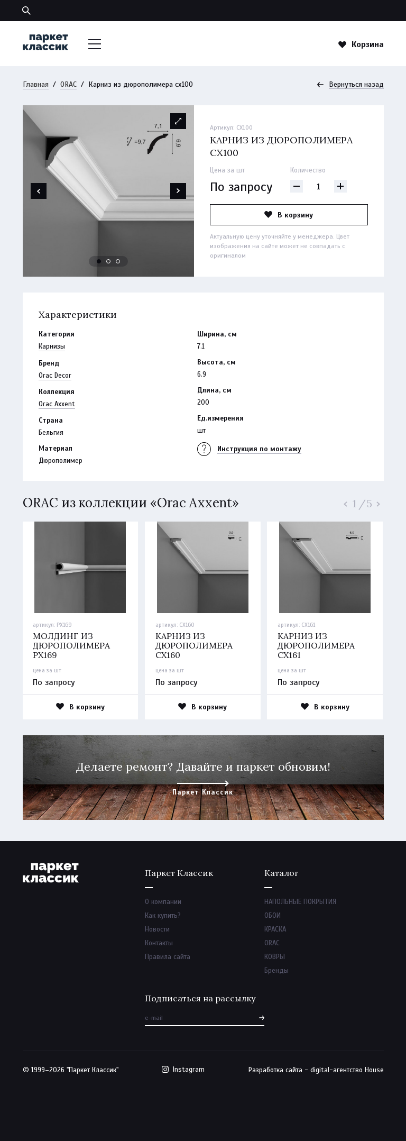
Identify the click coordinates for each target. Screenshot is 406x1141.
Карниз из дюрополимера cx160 (194, 645)
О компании (163, 902)
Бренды (276, 970)
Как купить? (163, 915)
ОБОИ (272, 915)
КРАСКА (275, 929)
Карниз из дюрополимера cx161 (316, 645)
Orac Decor (55, 375)
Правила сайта (167, 957)
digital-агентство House (347, 1070)
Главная (36, 84)
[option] (108, 191)
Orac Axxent (57, 404)
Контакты (159, 943)
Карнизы (52, 346)
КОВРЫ (274, 957)
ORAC (68, 84)
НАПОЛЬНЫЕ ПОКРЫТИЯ (300, 902)
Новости (157, 929)
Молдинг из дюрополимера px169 (71, 645)
